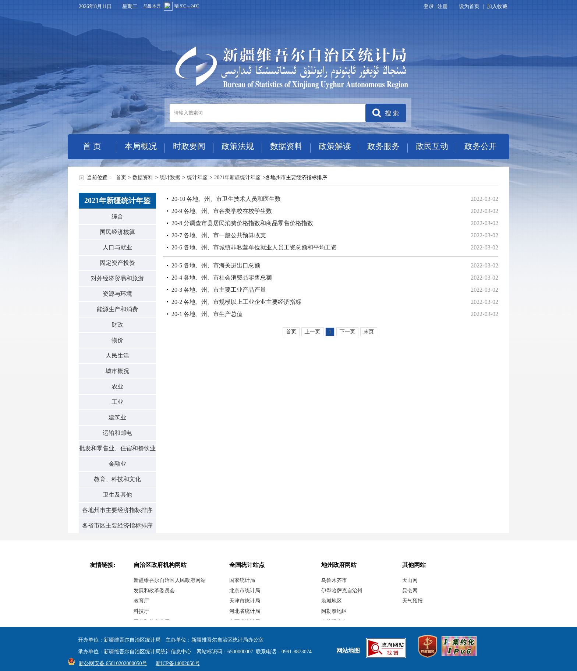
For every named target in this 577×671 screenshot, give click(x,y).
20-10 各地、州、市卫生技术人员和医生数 (226, 199)
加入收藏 (497, 6)
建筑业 (117, 417)
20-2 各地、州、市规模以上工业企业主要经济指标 (236, 302)
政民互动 (432, 146)
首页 (121, 177)
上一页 (312, 331)
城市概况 (117, 371)
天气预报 (412, 601)
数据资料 (286, 146)
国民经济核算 (117, 232)
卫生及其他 (117, 494)
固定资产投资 (117, 263)
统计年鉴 (197, 177)
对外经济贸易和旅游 (117, 278)
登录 (429, 6)
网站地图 (348, 650)
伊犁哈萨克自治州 (341, 590)
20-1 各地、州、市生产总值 (207, 314)
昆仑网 (410, 590)
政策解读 (335, 146)
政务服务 (383, 146)
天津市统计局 (244, 601)
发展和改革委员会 (154, 590)
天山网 (410, 580)
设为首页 (469, 6)
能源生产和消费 (117, 309)
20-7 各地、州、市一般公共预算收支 (218, 235)
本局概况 (140, 146)
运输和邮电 (117, 433)
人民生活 (117, 355)
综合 (117, 216)
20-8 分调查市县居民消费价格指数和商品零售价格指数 (242, 223)
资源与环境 (117, 294)
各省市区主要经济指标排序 (117, 525)
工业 (117, 402)
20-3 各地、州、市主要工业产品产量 (218, 290)
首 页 (92, 146)
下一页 (347, 331)
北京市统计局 (244, 590)
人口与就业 (117, 247)
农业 (117, 386)
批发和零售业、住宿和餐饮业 (117, 448)
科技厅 (141, 611)
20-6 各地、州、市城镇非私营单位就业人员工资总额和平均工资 (254, 247)
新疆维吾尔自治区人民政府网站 (170, 580)
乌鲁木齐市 (334, 580)
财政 (117, 325)
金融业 (117, 464)
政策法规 (238, 146)
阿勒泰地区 (334, 611)
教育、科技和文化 (117, 479)
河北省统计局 (244, 611)
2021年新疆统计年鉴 (237, 177)
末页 (369, 331)
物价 (117, 340)
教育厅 (141, 601)
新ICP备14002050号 (178, 663)
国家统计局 (242, 580)
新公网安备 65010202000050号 (111, 663)
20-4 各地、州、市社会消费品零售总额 (221, 277)
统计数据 (170, 177)
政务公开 (480, 146)
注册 (443, 6)
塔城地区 (331, 601)
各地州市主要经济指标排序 (117, 510)
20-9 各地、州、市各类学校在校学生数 (221, 211)
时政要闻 (189, 146)
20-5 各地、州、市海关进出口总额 (215, 265)
